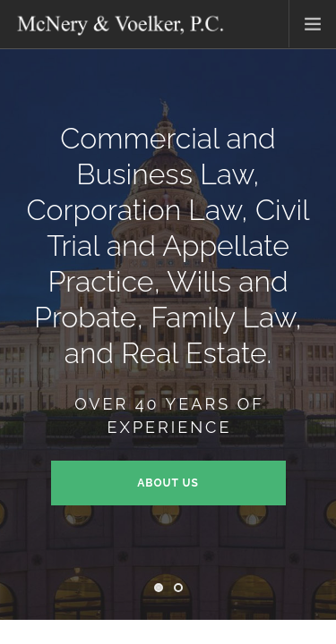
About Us (168, 483)
